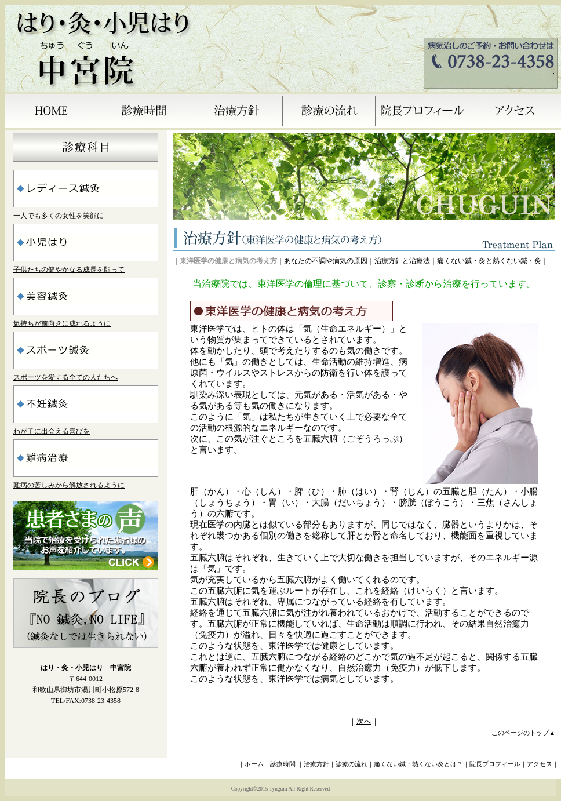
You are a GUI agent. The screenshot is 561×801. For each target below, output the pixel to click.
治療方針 (316, 764)
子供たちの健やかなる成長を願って (69, 269)
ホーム (254, 764)
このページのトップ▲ (523, 733)
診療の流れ (351, 764)
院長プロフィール (494, 764)
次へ (363, 721)
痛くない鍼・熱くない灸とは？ (418, 764)
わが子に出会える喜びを (51, 431)
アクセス (539, 764)
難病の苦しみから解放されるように (69, 485)
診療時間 (283, 764)
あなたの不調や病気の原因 (325, 261)
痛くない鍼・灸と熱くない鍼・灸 (489, 261)
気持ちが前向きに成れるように (62, 323)
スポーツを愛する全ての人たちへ (65, 377)
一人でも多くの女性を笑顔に (58, 216)
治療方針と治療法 (402, 261)
